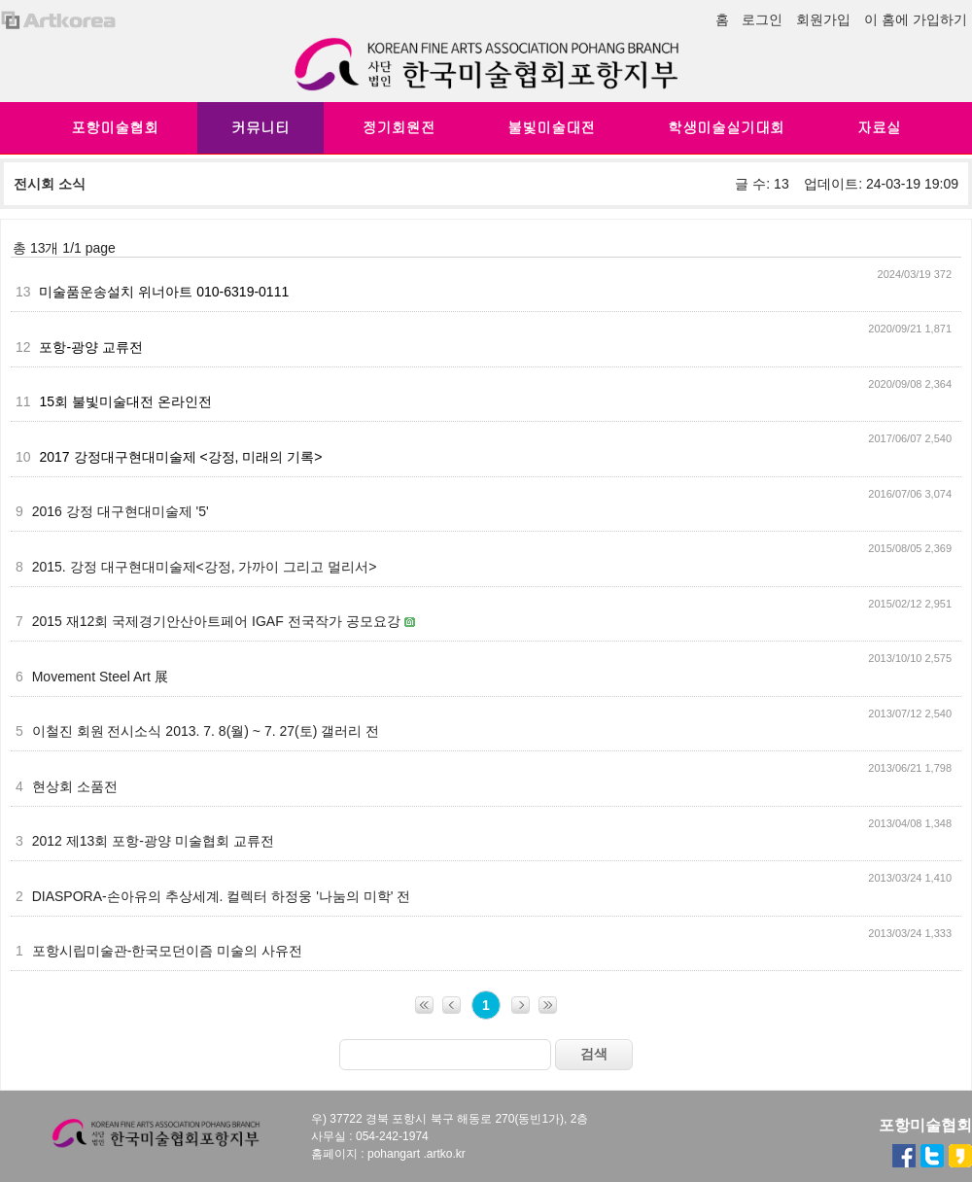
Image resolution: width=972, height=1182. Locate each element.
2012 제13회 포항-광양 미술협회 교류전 (153, 841)
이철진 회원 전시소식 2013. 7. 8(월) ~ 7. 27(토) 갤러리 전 (205, 731)
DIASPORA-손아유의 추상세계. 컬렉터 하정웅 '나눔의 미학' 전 (221, 896)
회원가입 (823, 19)
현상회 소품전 (75, 786)
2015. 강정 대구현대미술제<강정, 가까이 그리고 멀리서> (204, 566)
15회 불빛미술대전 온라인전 (125, 401)
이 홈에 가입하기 (915, 19)
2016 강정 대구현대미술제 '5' (120, 511)
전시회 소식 (50, 183)
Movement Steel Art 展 (100, 676)
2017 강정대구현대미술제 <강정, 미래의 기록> (180, 457)
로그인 (762, 19)
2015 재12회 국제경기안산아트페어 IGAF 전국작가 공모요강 (218, 621)
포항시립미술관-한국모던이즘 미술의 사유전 (167, 950)
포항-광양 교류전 (91, 347)
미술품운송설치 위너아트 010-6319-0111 (164, 291)
